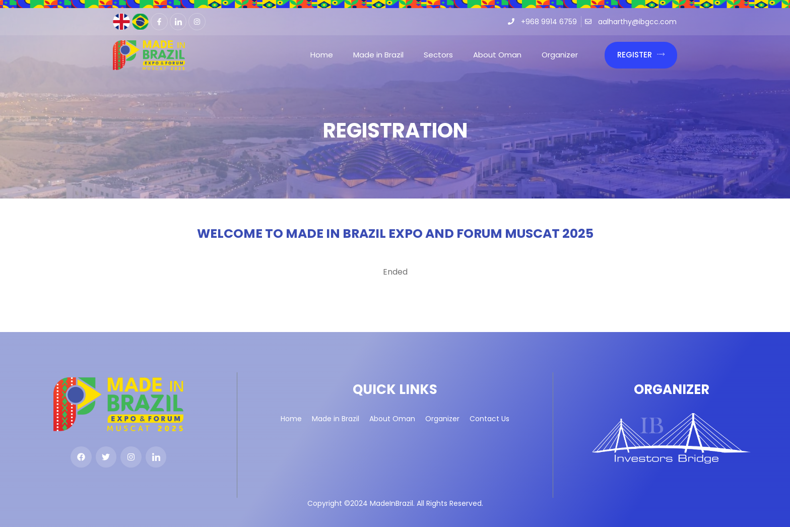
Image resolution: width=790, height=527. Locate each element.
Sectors (438, 54)
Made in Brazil (378, 54)
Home (321, 54)
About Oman (497, 54)
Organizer (560, 54)
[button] (641, 55)
